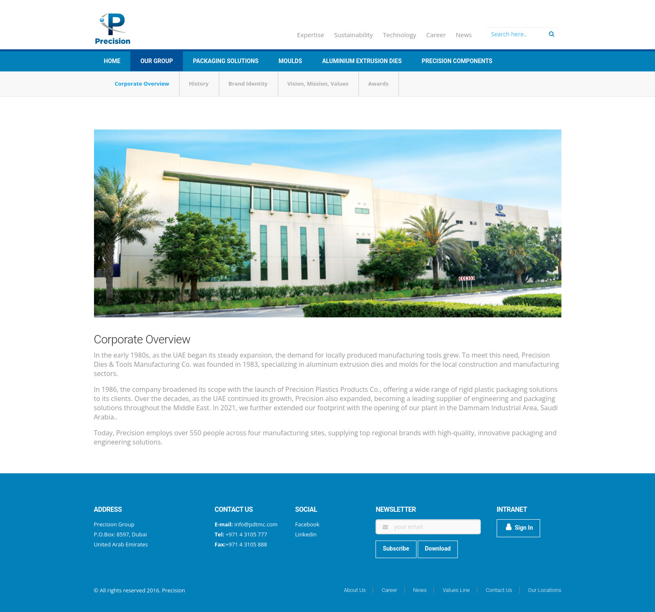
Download (438, 548)
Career (436, 34)
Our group (156, 61)
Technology (399, 34)
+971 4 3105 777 (245, 534)
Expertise (310, 34)
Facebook (307, 524)
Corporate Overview (142, 83)
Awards (378, 83)
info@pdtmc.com (255, 524)
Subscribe (396, 548)
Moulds (290, 61)
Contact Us (499, 590)
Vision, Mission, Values (317, 83)
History (198, 83)
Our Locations (544, 590)
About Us (355, 590)
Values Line (456, 590)
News (464, 34)
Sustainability (353, 34)
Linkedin (306, 534)
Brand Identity (248, 83)
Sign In (519, 527)
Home (112, 61)
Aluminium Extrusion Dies (361, 61)
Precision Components (457, 61)
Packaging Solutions (226, 61)
